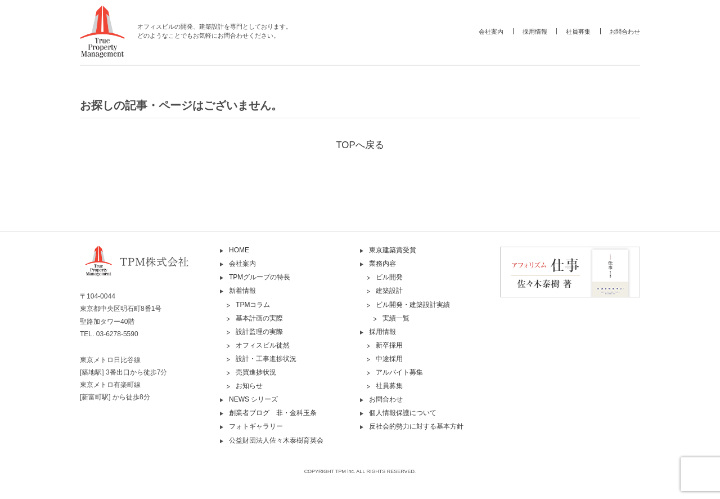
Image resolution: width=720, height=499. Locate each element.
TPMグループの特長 (259, 277)
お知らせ (249, 386)
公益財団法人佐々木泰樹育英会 (276, 440)
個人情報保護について (402, 413)
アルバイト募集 (399, 372)
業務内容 (382, 264)
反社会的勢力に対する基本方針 (416, 426)
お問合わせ (624, 31)
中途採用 (389, 359)
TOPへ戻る (360, 145)
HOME (239, 250)
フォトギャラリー (256, 426)
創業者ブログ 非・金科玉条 (273, 413)
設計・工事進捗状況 (266, 359)
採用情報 (535, 31)
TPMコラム (253, 305)
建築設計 (389, 291)
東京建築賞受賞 (392, 250)
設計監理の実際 (259, 332)
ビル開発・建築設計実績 (413, 305)
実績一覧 (396, 318)
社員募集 (578, 31)
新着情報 (242, 291)
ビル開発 (389, 277)
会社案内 (491, 31)
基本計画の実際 (259, 318)
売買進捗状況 (256, 372)
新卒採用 (389, 345)
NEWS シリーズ (253, 399)
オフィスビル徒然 (263, 345)
